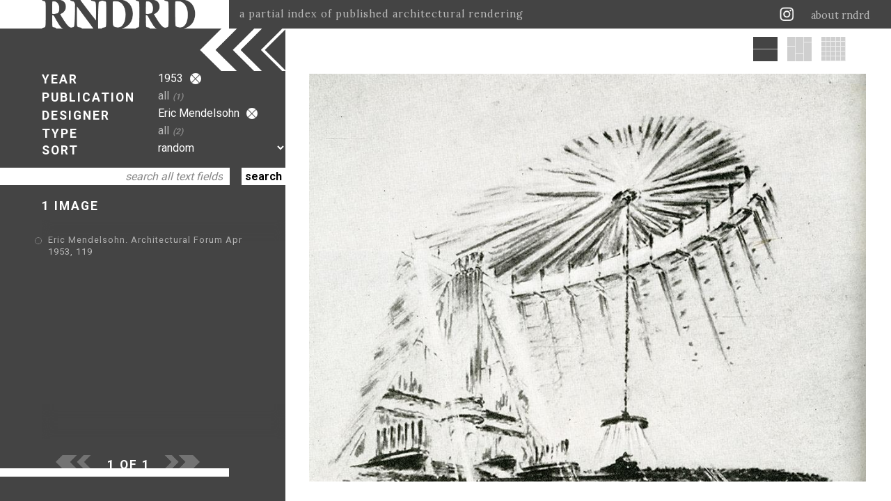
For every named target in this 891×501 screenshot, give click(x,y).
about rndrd (840, 15)
